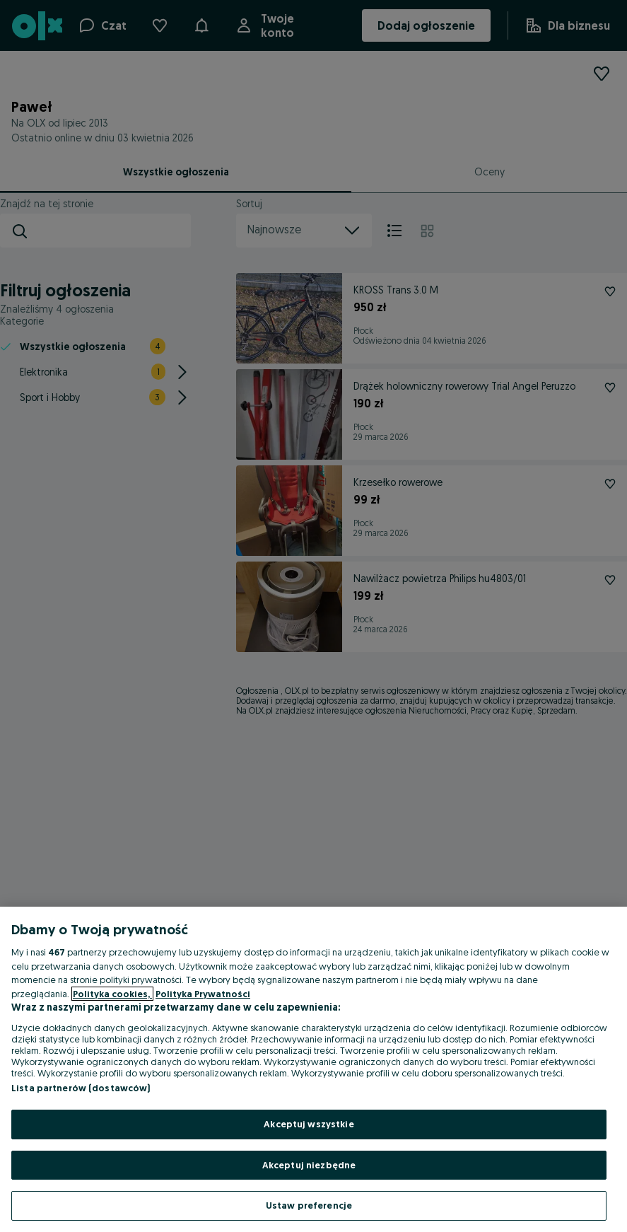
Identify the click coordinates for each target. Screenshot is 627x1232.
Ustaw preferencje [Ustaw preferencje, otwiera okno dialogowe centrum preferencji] (309, 1205)
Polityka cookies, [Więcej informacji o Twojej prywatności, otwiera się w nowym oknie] (112, 993)
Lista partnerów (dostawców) (81, 1087)
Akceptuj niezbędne (309, 1164)
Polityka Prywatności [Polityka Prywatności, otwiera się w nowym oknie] (203, 993)
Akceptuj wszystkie (308, 1123)
